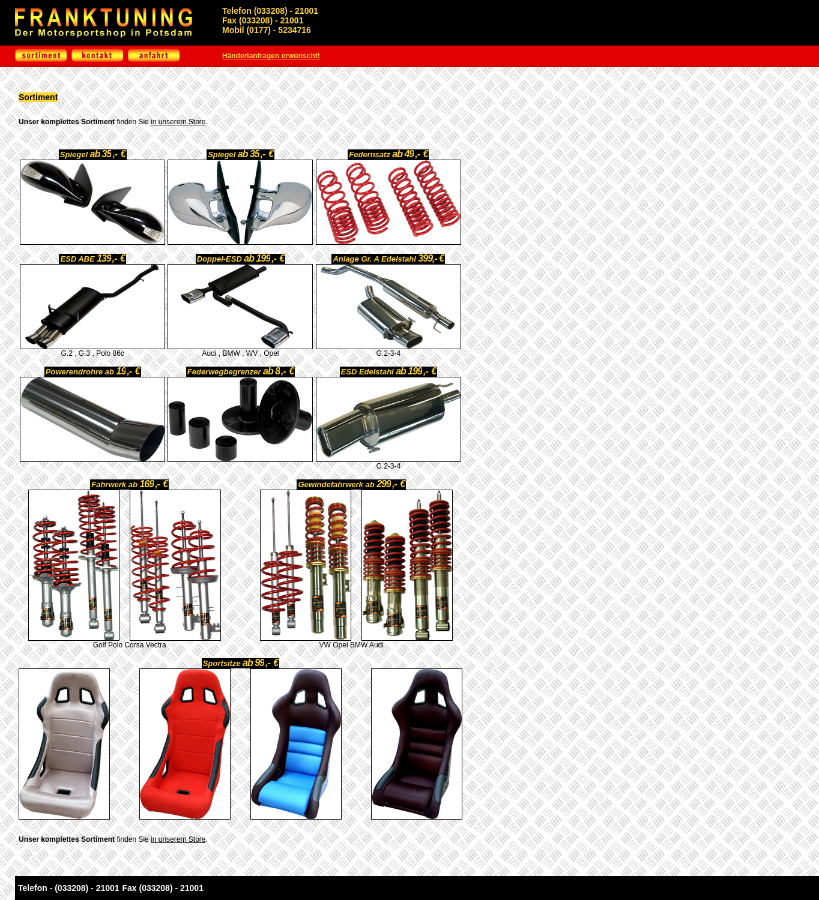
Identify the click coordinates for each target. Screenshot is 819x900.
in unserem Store (178, 122)
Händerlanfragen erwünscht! (271, 56)
